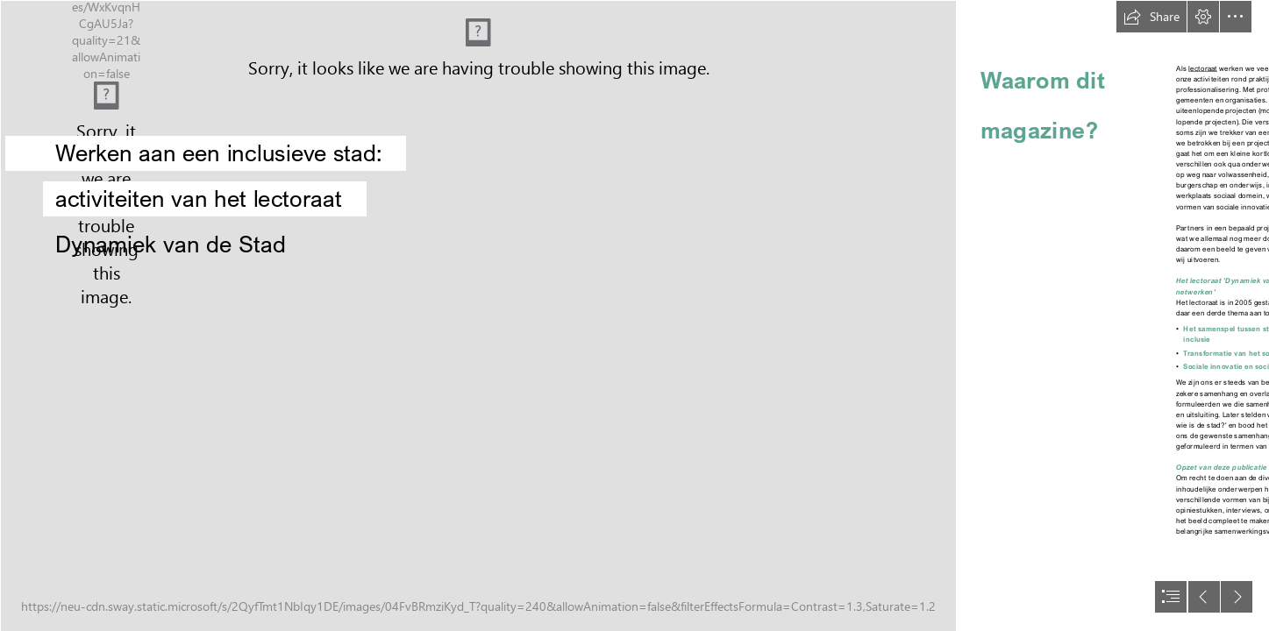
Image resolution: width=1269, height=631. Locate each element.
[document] (634, 315)
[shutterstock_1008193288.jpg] (477, 315)
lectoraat (1202, 69)
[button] (1151, 16)
